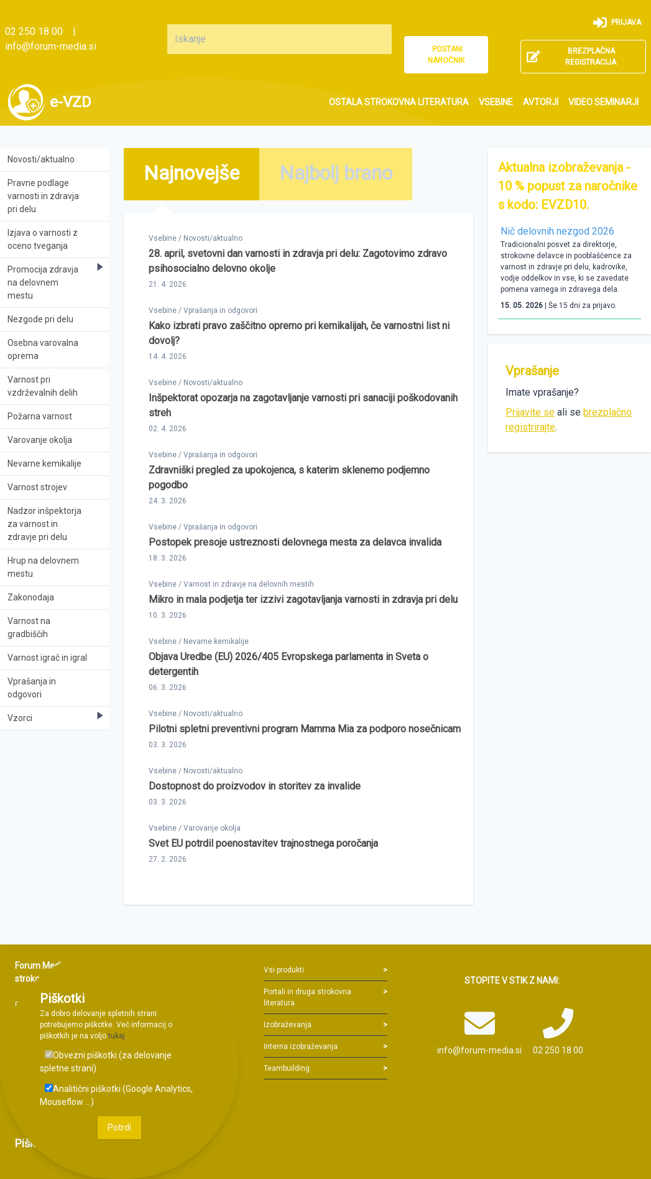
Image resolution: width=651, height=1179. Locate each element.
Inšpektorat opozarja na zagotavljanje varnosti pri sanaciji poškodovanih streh (303, 405)
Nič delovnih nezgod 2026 (557, 231)
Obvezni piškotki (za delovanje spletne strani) (106, 1061)
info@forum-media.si (50, 46)
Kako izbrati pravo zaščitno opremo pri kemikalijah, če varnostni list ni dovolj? (299, 333)
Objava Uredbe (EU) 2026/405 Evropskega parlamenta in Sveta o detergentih (288, 664)
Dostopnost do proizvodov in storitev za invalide (255, 786)
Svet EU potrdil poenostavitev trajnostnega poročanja (263, 843)
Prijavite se (530, 412)
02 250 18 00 (34, 31)
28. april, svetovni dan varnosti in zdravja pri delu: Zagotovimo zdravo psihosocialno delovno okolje (298, 261)
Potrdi (119, 1127)
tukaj (116, 1036)
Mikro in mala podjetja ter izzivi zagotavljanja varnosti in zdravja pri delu (303, 599)
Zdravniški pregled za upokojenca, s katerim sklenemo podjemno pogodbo (289, 477)
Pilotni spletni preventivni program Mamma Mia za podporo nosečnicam (305, 729)
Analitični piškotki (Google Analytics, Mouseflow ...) (116, 1095)
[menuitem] (399, 102)
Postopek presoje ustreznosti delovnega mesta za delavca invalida (295, 542)
